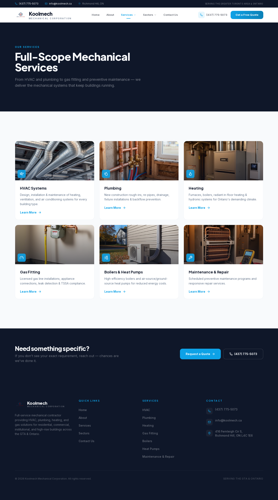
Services (128, 16)
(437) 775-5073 (26, 3)
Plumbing (149, 417)
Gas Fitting (150, 433)
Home (95, 14)
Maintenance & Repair (158, 456)
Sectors (149, 14)
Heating (148, 425)
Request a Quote (200, 354)
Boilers (147, 441)
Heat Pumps (151, 449)
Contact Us (170, 14)
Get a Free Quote (247, 14)
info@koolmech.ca (58, 3)
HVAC (146, 410)
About (110, 14)
